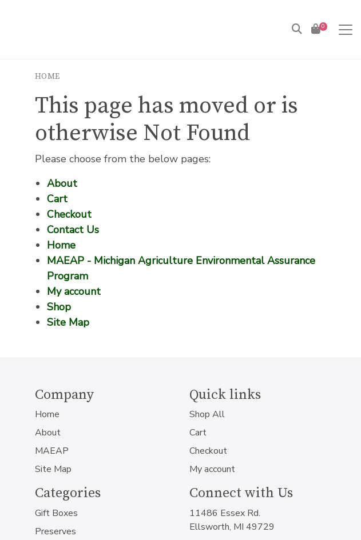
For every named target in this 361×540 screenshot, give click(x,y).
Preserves (55, 531)
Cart (57, 199)
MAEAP (52, 451)
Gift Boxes (56, 513)
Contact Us (73, 230)
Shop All (207, 414)
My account (74, 291)
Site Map (68, 322)
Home (47, 76)
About (62, 183)
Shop (59, 307)
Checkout (69, 214)
